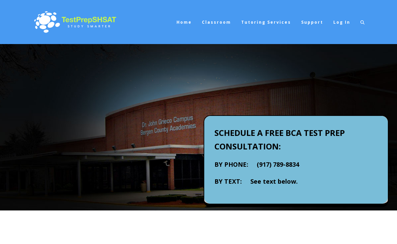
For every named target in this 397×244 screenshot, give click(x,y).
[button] (362, 22)
